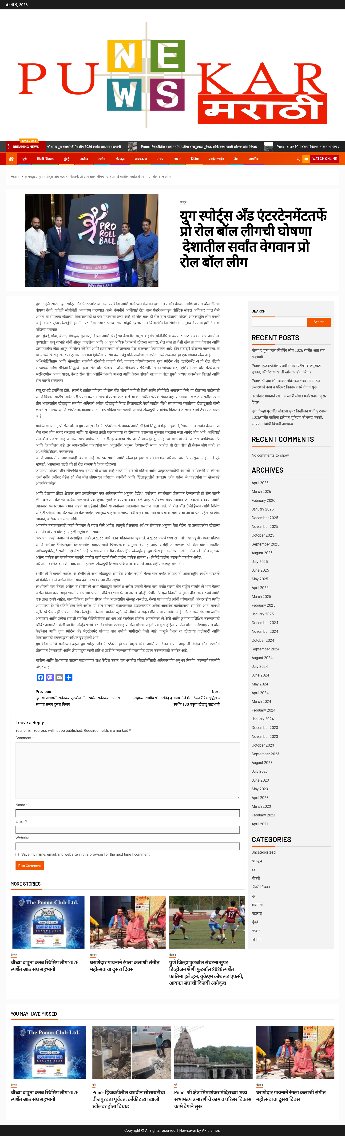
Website (22, 838)
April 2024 (260, 693)
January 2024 (263, 719)
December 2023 (265, 727)
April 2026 (260, 483)
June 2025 (260, 570)
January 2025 (263, 614)
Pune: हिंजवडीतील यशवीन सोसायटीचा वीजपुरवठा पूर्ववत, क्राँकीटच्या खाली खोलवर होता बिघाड (198, 146)
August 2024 (262, 658)
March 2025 (261, 596)
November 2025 (265, 526)
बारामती (257, 904)
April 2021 (260, 824)
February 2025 (263, 605)
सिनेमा (195, 159)
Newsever (187, 1130)
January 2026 (263, 509)
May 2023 (260, 789)
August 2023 (262, 762)
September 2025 (265, 544)
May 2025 (260, 579)
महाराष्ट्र (257, 913)
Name (22, 805)
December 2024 (265, 623)
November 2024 (265, 631)
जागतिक (254, 159)
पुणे (24, 159)
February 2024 (263, 710)
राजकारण (141, 159)
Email (21, 821)
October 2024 (263, 640)
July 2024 (260, 666)
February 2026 (263, 500)
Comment (25, 738)
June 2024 (260, 675)
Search (259, 311)
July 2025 (260, 561)
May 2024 (260, 684)
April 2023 (260, 798)
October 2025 (263, 535)
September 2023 (265, 754)
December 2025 (265, 518)
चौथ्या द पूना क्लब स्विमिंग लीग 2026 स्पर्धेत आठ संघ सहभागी (83, 146)
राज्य (160, 159)
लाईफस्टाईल (216, 159)
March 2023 (261, 806)
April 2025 (260, 588)
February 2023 (263, 815)
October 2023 (263, 745)
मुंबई (66, 159)
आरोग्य (83, 159)
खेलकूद (119, 159)
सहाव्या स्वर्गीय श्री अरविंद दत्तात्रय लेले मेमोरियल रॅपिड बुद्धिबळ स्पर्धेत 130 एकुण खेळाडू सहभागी (174, 698)
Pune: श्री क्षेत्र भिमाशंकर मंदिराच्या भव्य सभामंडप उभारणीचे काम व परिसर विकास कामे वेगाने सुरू (212, 1099)
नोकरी (256, 878)
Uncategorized (264, 852)
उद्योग (101, 159)
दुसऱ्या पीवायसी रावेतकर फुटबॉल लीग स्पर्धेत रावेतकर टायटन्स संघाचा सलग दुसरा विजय (82, 698)
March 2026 (261, 491)
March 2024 (261, 701)
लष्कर (177, 159)
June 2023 (260, 780)
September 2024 (265, 649)
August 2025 (262, 553)
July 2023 (260, 771)
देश (236, 159)
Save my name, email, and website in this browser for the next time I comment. (85, 854)
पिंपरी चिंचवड (45, 159)
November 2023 (265, 736)
